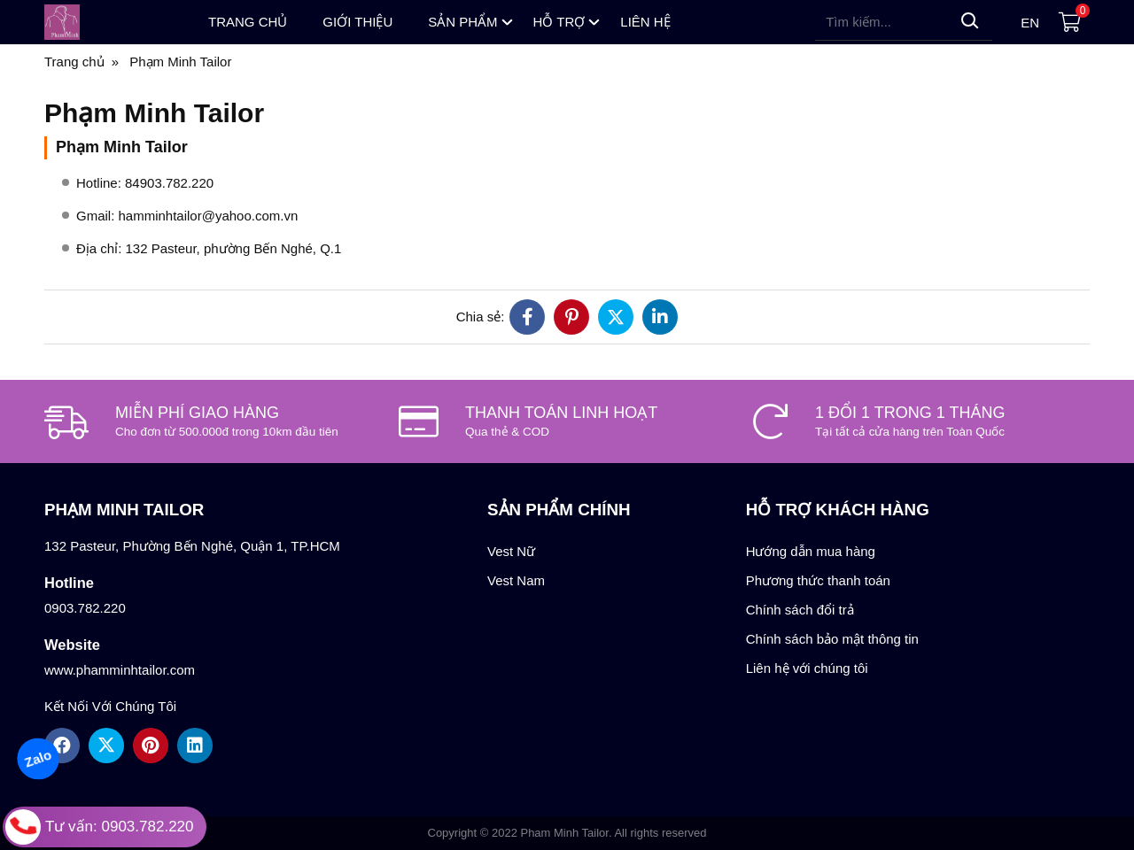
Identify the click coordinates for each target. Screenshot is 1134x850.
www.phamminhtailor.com (119, 669)
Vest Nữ (511, 551)
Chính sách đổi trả (800, 609)
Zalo (37, 758)
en (1030, 22)
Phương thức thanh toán (818, 580)
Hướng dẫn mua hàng (810, 551)
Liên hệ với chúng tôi (807, 668)
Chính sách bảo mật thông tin (832, 638)
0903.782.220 (85, 607)
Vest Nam (516, 580)
